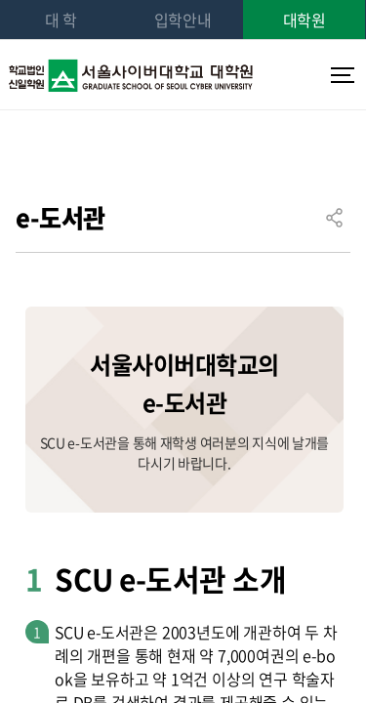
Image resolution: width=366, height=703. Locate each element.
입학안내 (183, 19)
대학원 (304, 19)
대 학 (61, 19)
